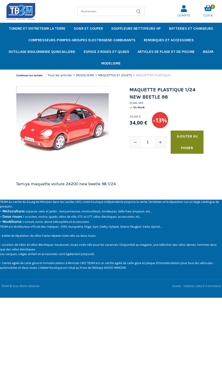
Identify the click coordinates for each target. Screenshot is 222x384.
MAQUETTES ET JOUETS (115, 75)
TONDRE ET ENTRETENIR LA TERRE (37, 28)
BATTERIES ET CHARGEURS (191, 28)
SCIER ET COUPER (88, 28)
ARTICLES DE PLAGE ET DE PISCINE (166, 52)
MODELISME (111, 63)
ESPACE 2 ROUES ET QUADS (106, 52)
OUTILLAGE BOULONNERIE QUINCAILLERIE (42, 52)
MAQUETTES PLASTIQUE (153, 75)
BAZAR (208, 52)
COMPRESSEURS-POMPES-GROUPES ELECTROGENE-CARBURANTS (82, 40)
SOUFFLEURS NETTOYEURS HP (136, 28)
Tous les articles (60, 75)
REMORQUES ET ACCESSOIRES (169, 40)
